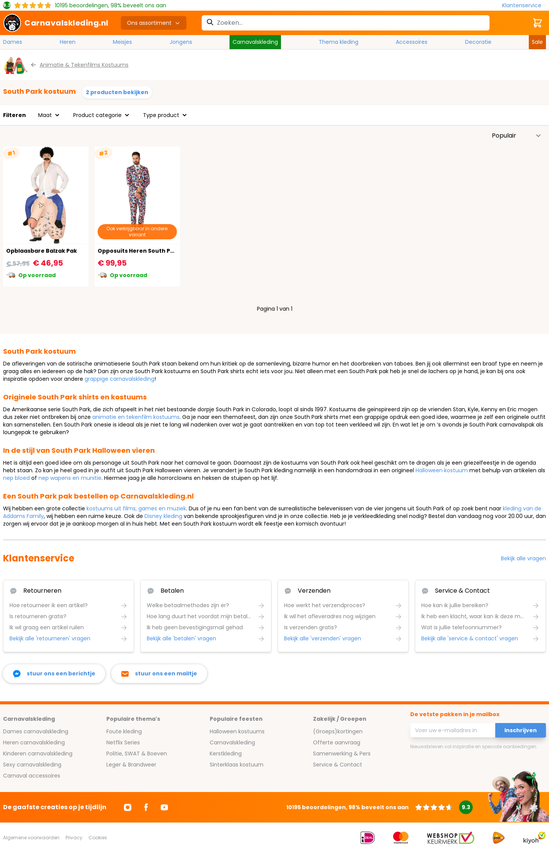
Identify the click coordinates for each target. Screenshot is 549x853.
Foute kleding (124, 731)
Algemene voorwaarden (31, 837)
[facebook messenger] (54, 673)
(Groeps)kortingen (338, 731)
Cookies (97, 837)
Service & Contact (337, 764)
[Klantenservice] (524, 6)
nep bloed (16, 478)
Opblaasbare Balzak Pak (41, 251)
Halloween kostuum (442, 470)
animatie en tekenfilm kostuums (136, 417)
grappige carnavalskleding (119, 379)
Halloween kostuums (237, 731)
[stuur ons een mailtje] (159, 673)
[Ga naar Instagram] (128, 807)
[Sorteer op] (516, 135)
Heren (67, 42)
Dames (12, 42)
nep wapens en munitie (70, 478)
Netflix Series (123, 742)
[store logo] (56, 23)
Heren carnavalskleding (34, 742)
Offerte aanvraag (336, 742)
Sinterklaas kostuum (236, 764)
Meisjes (122, 42)
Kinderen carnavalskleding (37, 753)
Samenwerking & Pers (342, 753)
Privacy (74, 837)
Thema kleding (338, 42)
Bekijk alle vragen (523, 558)
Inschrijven (520, 730)
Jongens (181, 42)
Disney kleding (163, 516)
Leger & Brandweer (131, 764)
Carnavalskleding (255, 42)
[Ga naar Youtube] (164, 807)
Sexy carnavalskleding (32, 764)
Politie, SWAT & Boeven (136, 753)
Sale (537, 42)
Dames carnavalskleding (35, 731)
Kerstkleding (226, 753)
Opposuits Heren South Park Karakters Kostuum (168, 251)
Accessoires (411, 42)
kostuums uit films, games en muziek (136, 508)
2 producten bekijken (117, 92)
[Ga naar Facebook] (146, 807)
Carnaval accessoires (31, 775)
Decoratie (478, 42)
